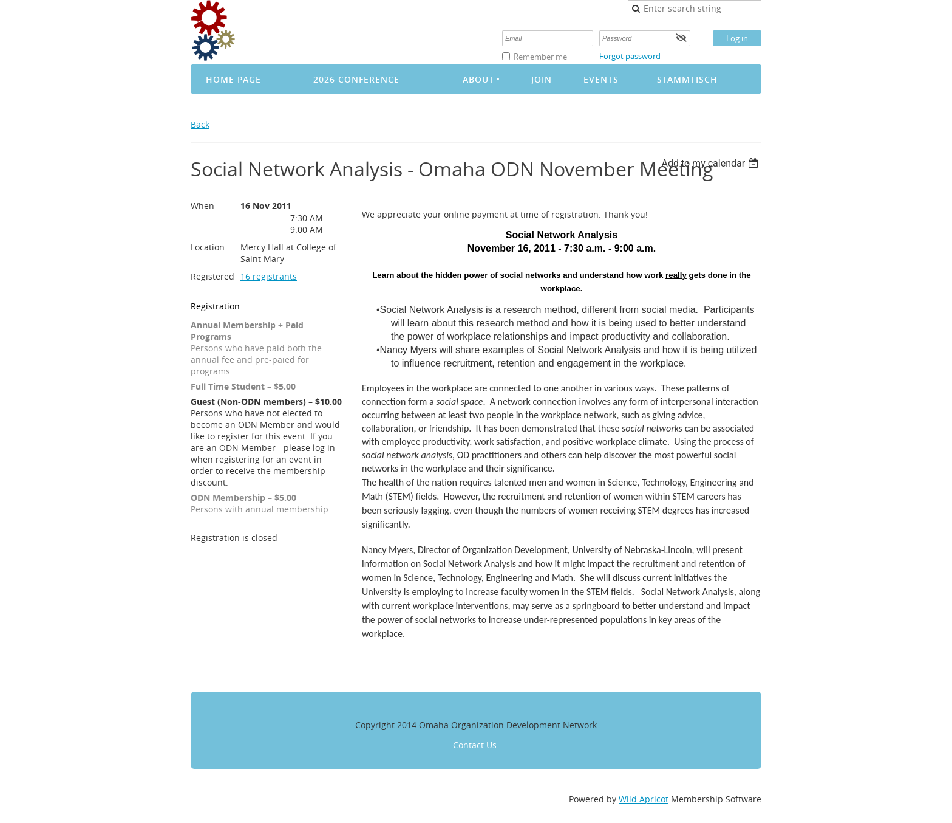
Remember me (540, 56)
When (202, 206)
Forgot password (630, 55)
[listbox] (711, 163)
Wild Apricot (643, 799)
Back (200, 124)
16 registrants (268, 276)
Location (208, 247)
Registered (212, 276)
